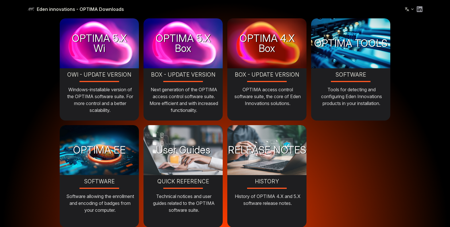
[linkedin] (419, 9)
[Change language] (409, 9)
